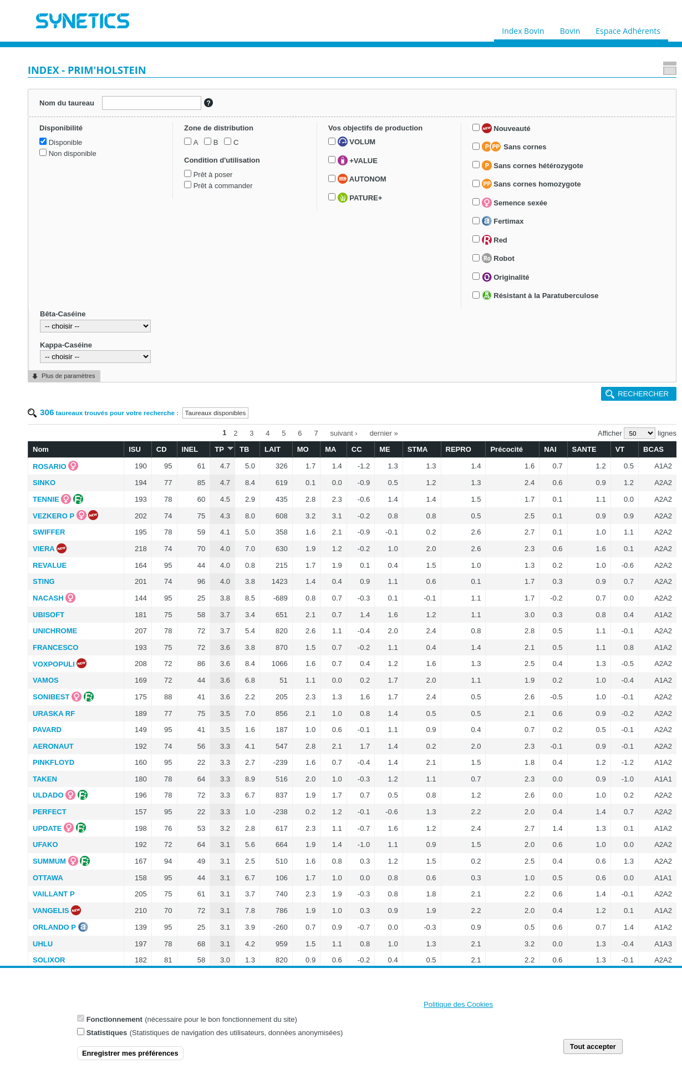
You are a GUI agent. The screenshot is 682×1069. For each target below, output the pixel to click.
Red (56, 505)
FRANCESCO (172, 334)
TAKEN (162, 465)
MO (367, 136)
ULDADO (165, 481)
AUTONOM (67, 337)
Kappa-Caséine (60, 640)
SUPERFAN (169, 844)
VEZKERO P (170, 202)
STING (161, 268)
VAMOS (163, 366)
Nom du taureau (62, 100)
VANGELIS (168, 597)
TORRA (162, 861)
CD (253, 136)
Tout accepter (593, 1050)
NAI (564, 136)
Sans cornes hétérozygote (84, 431)
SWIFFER (166, 218)
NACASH (165, 284)
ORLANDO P (171, 613)
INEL (276, 136)
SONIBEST (168, 383)
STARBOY (167, 910)
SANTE (593, 136)
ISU (232, 136)
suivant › (402, 121)
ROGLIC (164, 778)
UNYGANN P (171, 762)
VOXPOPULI (171, 350)
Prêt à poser (63, 248)
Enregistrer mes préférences (130, 1056)
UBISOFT (165, 301)
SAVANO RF (170, 795)
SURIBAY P (169, 679)
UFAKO (162, 531)
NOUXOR (165, 960)
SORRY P (166, 712)
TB (319, 136)
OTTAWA (165, 564)
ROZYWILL (168, 745)
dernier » (442, 121)
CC (409, 136)
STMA (459, 136)
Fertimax (64, 487)
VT (620, 136)
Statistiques (107, 1036)
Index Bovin (523, 28)
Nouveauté (67, 382)
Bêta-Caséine (56, 610)
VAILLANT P (171, 580)
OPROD (163, 878)
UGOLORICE (172, 927)
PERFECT (167, 498)
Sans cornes (75, 401)
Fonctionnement (114, 1022)
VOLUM (62, 300)
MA (388, 136)
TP (300, 135)
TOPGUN (165, 663)
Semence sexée (76, 468)
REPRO (492, 136)
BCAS (648, 136)
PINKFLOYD (170, 449)
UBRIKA (164, 828)
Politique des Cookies (458, 1008)
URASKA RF (171, 400)
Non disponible (67, 176)
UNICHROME (172, 317)
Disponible (60, 164)
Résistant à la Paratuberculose (63, 577)
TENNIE (163, 185)
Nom (158, 136)
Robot (59, 524)
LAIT (343, 136)
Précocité (532, 136)
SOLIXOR (166, 646)
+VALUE (63, 319)
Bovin (569, 28)
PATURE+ (65, 356)
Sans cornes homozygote (92, 450)
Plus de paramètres (68, 671)
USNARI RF (169, 812)
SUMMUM (166, 547)
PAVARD (164, 416)
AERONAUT (170, 432)
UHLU (160, 630)
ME (432, 136)
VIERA (161, 235)
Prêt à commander (73, 260)
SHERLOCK (170, 894)
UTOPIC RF (169, 728)
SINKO (161, 169)
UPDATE (164, 515)
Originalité (67, 542)
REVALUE (167, 252)
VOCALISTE (170, 944)
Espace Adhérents (628, 28)
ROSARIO (167, 153)
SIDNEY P (166, 696)
